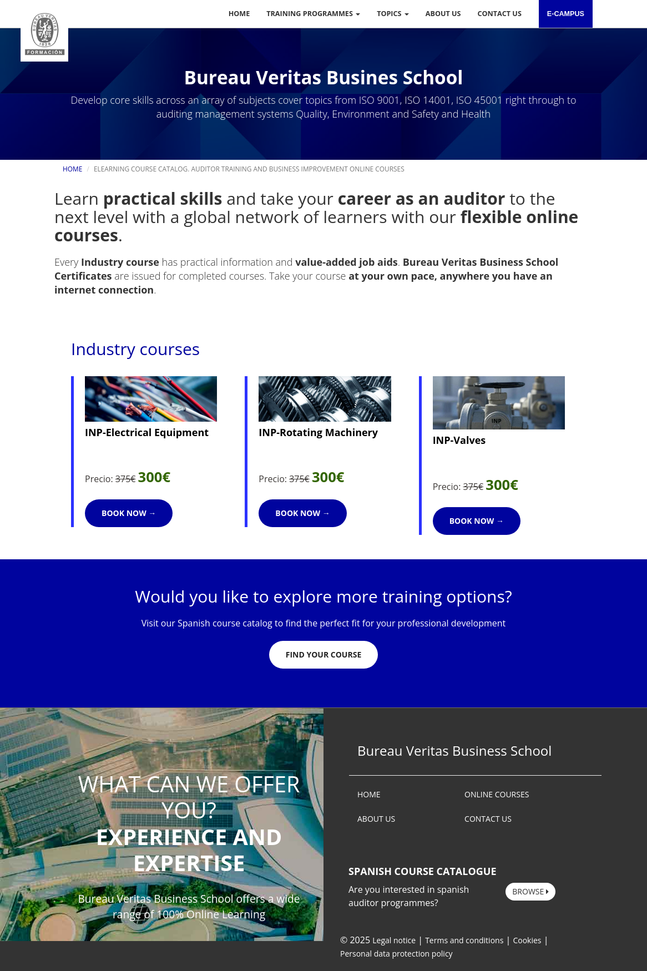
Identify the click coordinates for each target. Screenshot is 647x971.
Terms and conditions (464, 940)
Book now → (129, 513)
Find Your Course (323, 654)
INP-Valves (459, 440)
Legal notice (394, 940)
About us (443, 13)
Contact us (500, 13)
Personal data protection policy (396, 953)
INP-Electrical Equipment (147, 432)
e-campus (565, 14)
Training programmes (313, 13)
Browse (530, 891)
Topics (393, 13)
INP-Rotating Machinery (318, 432)
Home (239, 13)
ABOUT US (376, 818)
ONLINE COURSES (496, 794)
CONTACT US (488, 818)
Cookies (527, 940)
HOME (369, 794)
